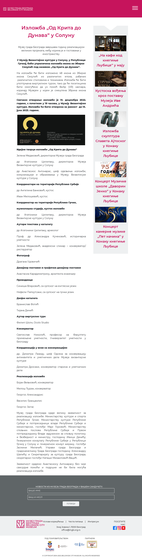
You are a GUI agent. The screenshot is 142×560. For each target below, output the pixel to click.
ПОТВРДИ (71, 504)
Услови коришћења (53, 521)
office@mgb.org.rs (71, 530)
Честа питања (75, 521)
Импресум (93, 521)
